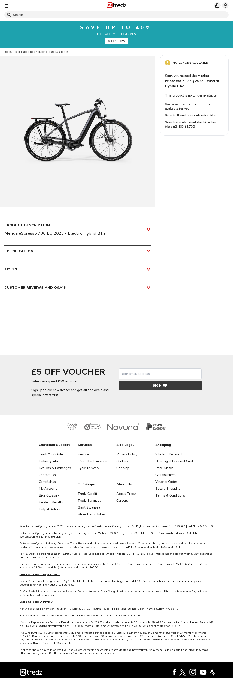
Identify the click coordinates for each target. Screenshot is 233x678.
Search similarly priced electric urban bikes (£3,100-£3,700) (190, 124)
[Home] (116, 6)
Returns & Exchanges (55, 468)
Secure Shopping (167, 488)
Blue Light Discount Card (174, 461)
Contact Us (47, 475)
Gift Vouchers (165, 475)
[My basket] (217, 5)
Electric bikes (24, 52)
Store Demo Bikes (91, 514)
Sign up (160, 386)
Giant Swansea (89, 507)
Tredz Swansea (89, 500)
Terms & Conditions (170, 495)
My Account (48, 488)
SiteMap (122, 468)
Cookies (122, 461)
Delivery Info (48, 461)
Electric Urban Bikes (53, 52)
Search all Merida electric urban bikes (191, 115)
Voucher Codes (166, 481)
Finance (83, 454)
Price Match (164, 468)
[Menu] (41, 6)
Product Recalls (51, 502)
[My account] (225, 5)
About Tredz (126, 493)
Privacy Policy (126, 454)
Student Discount (168, 454)
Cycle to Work (88, 468)
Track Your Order (51, 454)
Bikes (8, 52)
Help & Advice (50, 509)
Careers (122, 500)
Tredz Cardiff (87, 493)
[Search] (116, 14)
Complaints (47, 481)
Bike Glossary (49, 495)
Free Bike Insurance (92, 461)
